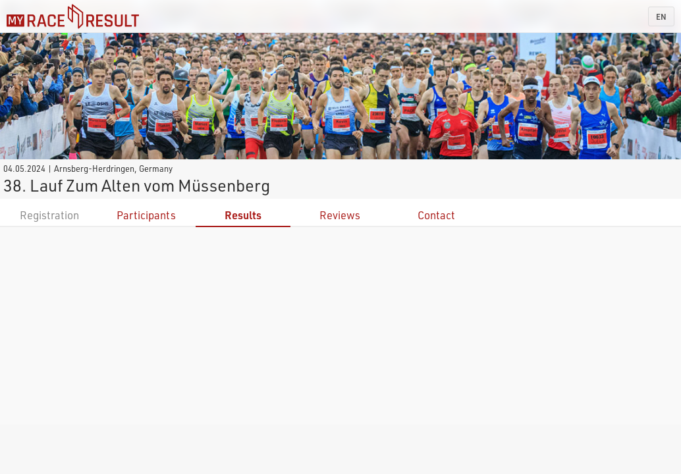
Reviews (339, 215)
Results (243, 215)
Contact (436, 215)
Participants (146, 215)
